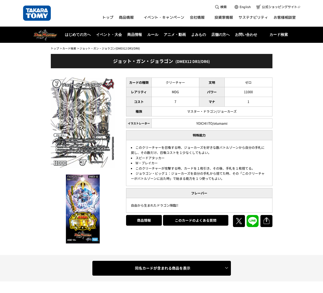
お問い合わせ (246, 35)
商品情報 (144, 220)
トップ (55, 48)
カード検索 (69, 48)
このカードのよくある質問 (195, 220)
